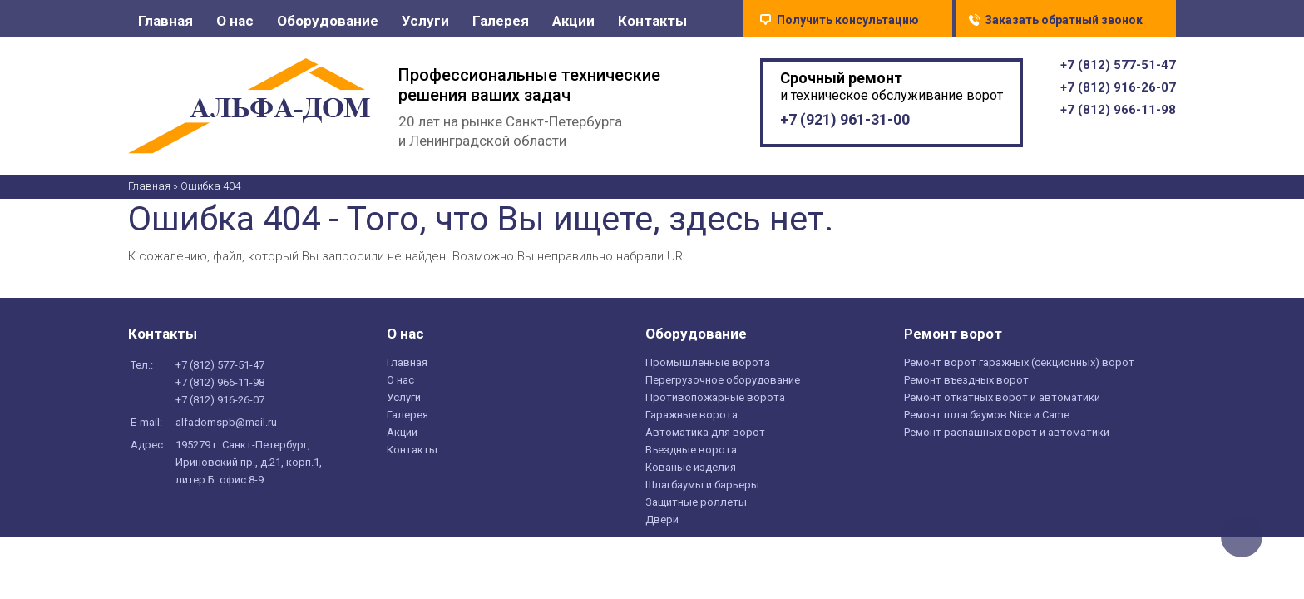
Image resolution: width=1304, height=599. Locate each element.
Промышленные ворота (707, 366)
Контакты (652, 20)
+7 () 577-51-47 (1118, 69)
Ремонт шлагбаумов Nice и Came (986, 419)
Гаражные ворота (691, 419)
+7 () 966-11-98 (1118, 113)
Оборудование (327, 20)
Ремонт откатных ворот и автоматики (1002, 401)
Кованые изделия (690, 471)
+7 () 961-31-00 (845, 123)
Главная (165, 20)
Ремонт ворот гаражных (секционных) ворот (1019, 366)
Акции (573, 20)
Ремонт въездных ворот (966, 384)
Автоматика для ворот (705, 436)
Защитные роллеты (696, 506)
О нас (235, 20)
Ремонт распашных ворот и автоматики (1006, 436)
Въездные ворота (691, 454)
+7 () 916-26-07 (1118, 91)
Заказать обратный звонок (1064, 20)
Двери (662, 523)
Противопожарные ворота (715, 401)
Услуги (425, 20)
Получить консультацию (848, 20)
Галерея (500, 20)
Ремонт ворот (953, 337)
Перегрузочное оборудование (722, 384)
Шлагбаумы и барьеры (702, 489)
